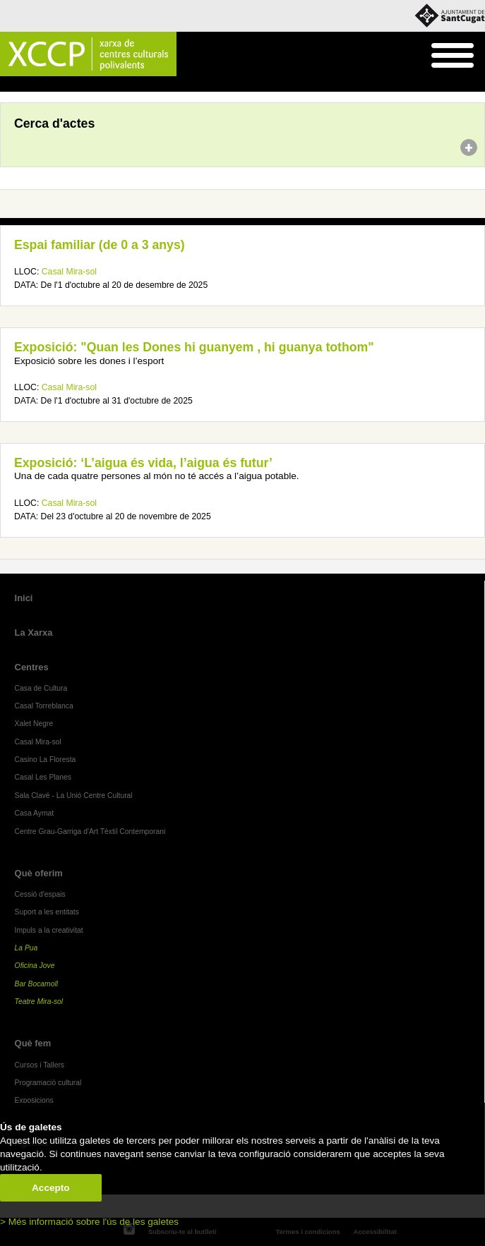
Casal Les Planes (43, 777)
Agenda (37, 85)
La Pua (26, 948)
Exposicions (34, 1100)
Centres (32, 667)
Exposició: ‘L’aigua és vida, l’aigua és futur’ (143, 463)
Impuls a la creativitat (49, 930)
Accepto (51, 1188)
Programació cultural (48, 1083)
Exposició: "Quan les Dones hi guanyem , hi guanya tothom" (194, 347)
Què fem (33, 1043)
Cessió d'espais (40, 894)
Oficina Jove (35, 965)
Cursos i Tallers (39, 1065)
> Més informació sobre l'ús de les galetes (89, 1221)
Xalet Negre (34, 723)
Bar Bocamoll (36, 984)
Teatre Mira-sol (39, 1001)
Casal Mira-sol (69, 272)
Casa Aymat (34, 813)
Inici (7, 85)
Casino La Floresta (45, 759)
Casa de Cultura (41, 688)
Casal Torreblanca (44, 706)
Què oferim (39, 873)
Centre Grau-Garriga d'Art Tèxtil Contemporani (90, 831)
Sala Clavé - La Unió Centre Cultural (74, 795)
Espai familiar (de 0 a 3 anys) (99, 245)
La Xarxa (34, 632)
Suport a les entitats (47, 912)
